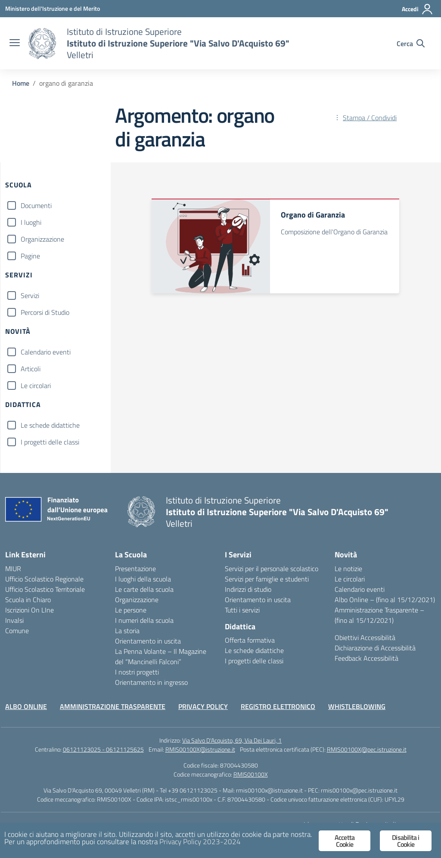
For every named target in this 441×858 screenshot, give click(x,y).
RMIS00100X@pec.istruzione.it (367, 749)
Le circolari (36, 385)
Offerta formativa (250, 640)
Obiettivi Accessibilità (365, 637)
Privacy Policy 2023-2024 (200, 841)
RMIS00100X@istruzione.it (200, 749)
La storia (127, 630)
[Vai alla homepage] (42, 43)
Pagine (30, 256)
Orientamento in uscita (148, 641)
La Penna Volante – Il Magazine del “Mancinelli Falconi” (160, 656)
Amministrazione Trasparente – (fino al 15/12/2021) (379, 615)
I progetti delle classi (50, 442)
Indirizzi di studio (248, 589)
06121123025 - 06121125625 (103, 749)
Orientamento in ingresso (151, 682)
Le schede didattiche (50, 425)
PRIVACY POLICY (203, 706)
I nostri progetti (137, 672)
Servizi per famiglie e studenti (267, 579)
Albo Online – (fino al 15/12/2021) (385, 599)
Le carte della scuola (144, 589)
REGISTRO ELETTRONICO (278, 706)
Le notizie (348, 568)
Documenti (36, 205)
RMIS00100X (250, 774)
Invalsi (14, 620)
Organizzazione (42, 239)
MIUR (13, 568)
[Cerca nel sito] (410, 43)
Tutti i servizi (242, 610)
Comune (17, 630)
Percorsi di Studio (45, 312)
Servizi (30, 295)
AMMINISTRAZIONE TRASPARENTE (112, 706)
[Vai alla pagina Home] (20, 83)
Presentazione (135, 568)
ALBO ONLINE (26, 706)
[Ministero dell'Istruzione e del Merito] (52, 8)
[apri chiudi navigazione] (14, 43)
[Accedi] (417, 9)
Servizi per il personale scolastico (271, 568)
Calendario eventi (46, 352)
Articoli (30, 369)
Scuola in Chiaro (28, 599)
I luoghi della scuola (143, 579)
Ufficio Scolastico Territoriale (45, 589)
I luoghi (31, 222)
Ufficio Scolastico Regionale (44, 579)
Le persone (130, 610)
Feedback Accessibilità (366, 658)
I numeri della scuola (144, 620)
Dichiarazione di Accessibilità (375, 648)
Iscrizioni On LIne (29, 610)
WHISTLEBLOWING (356, 706)
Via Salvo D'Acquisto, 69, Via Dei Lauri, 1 (232, 740)
